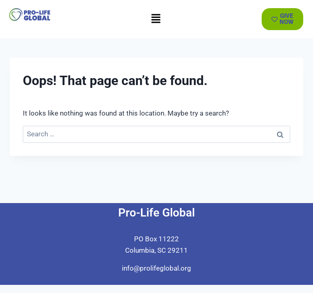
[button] (156, 19)
